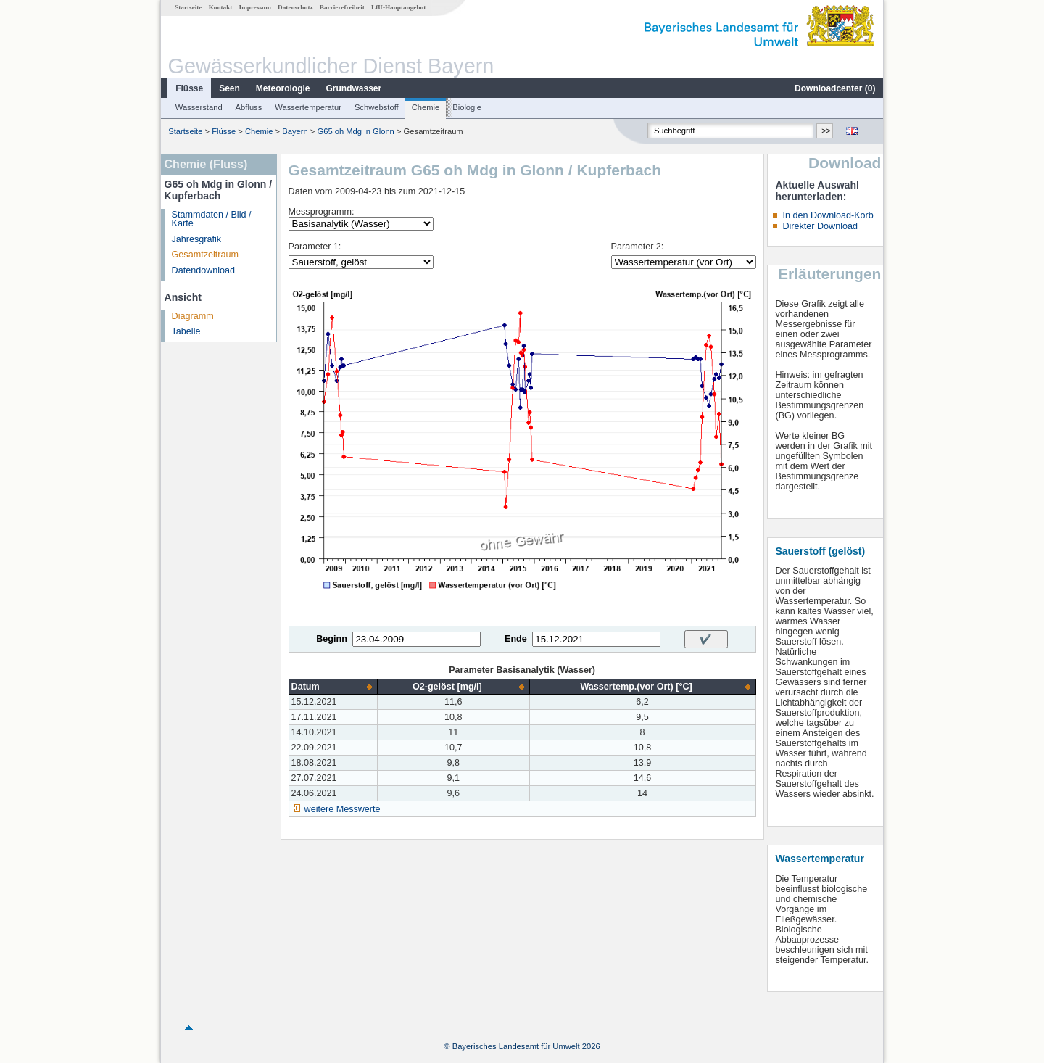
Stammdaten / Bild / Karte (212, 219)
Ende (516, 639)
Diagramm (193, 316)
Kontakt (221, 7)
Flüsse (189, 88)
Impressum (255, 7)
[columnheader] (333, 687)
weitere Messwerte (342, 809)
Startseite (188, 7)
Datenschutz (295, 7)
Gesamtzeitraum (205, 254)
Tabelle (186, 331)
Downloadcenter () (835, 88)
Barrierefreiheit (342, 7)
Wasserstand (199, 107)
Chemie (426, 107)
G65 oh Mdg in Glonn (355, 131)
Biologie (466, 107)
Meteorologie (283, 88)
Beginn (331, 639)
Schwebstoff (377, 107)
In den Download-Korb (827, 215)
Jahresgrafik (197, 239)
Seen (229, 88)
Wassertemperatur (308, 107)
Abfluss (249, 107)
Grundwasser (354, 88)
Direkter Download (820, 226)
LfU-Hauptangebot (398, 7)
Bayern (294, 131)
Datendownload (204, 270)
